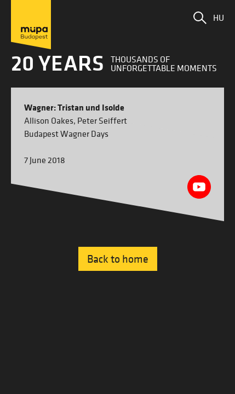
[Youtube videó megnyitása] (199, 187)
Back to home (117, 259)
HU (218, 17)
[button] (200, 17)
